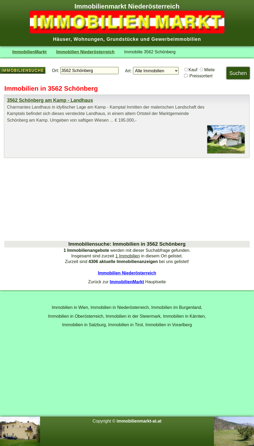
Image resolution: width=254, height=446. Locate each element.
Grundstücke (123, 39)
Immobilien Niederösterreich (85, 51)
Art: (128, 70)
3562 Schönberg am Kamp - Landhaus (50, 100)
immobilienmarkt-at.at (139, 421)
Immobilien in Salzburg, (84, 324)
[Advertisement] (127, 199)
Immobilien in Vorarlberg (168, 324)
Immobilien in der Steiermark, (134, 316)
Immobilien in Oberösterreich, (76, 316)
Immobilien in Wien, (70, 307)
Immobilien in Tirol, (126, 324)
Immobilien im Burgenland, (176, 307)
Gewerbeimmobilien (176, 39)
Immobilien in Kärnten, (184, 316)
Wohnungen (88, 39)
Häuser (61, 39)
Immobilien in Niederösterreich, (120, 307)
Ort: (55, 70)
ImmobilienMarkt (29, 51)
